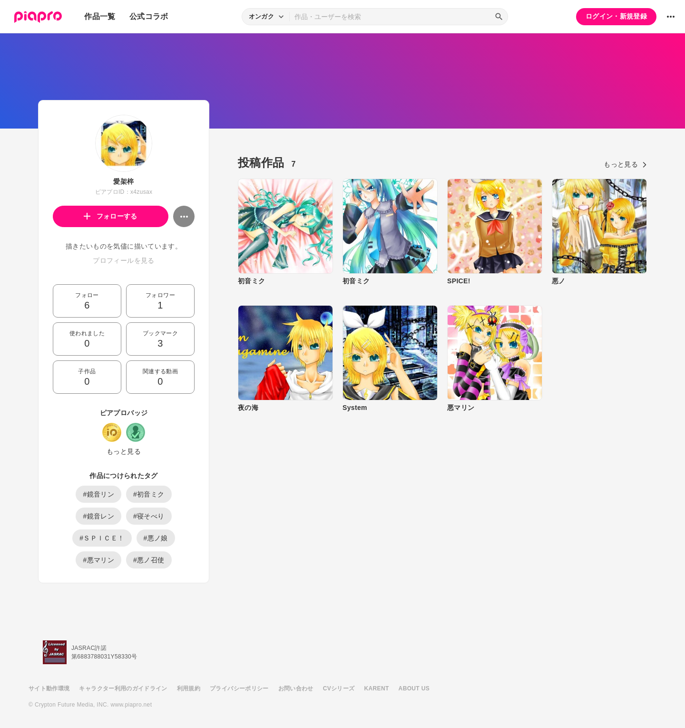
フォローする (110, 216)
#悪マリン (98, 560)
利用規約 (188, 688)
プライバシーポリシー (239, 688)
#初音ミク (149, 494)
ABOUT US (414, 688)
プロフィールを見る (123, 260)
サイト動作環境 (49, 688)
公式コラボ (148, 16)
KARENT (376, 688)
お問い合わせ (295, 688)
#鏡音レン (98, 516)
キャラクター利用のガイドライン (123, 688)
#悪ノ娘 (156, 538)
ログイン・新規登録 (616, 16)
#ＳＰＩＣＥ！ (101, 538)
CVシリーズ (339, 688)
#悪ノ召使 (149, 560)
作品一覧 (99, 16)
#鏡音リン (98, 494)
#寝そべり (149, 516)
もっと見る (124, 451)
